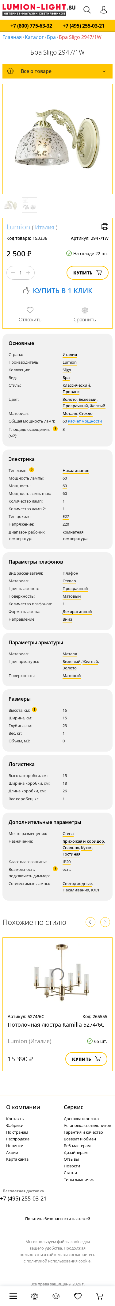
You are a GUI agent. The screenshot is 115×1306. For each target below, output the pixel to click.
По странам (17, 1132)
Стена (68, 833)
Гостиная (71, 854)
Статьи (70, 1172)
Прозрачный (75, 405)
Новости (72, 1166)
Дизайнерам (76, 1152)
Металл (70, 413)
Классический (76, 385)
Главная (12, 37)
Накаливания (76, 470)
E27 (66, 516)
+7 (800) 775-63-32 (31, 26)
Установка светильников (87, 1125)
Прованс (71, 391)
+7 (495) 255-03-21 (84, 26)
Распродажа (17, 1139)
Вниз (67, 619)
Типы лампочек (79, 1179)
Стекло (86, 413)
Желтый (97, 405)
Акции (12, 1152)
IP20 (67, 861)
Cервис (73, 1107)
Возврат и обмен (80, 1139)
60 (65, 485)
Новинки (14, 1145)
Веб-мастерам (77, 1145)
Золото (70, 399)
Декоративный (77, 611)
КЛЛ (95, 890)
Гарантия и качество (83, 1132)
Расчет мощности (85, 421)
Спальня (71, 847)
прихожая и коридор (83, 841)
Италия (44, 227)
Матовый (72, 596)
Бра (51, 37)
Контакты (15, 1118)
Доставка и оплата (81, 1118)
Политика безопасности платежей (57, 1218)
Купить (87, 273)
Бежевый (88, 399)
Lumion (18, 226)
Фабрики (14, 1125)
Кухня (86, 847)
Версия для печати (105, 226)
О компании (23, 1107)
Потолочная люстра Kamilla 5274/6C (56, 1024)
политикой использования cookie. (58, 1261)
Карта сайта (17, 1159)
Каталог (34, 37)
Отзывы (71, 1159)
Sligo (67, 370)
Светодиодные (77, 883)
